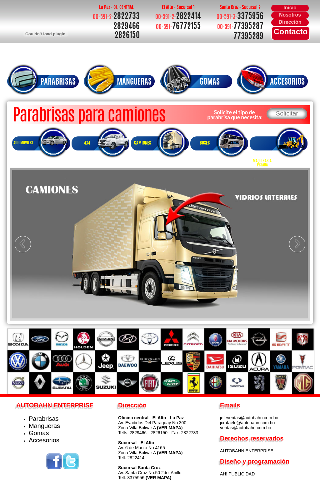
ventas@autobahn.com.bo (245, 427)
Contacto (291, 31)
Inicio (290, 7)
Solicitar (287, 113)
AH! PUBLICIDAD (237, 473)
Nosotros (290, 14)
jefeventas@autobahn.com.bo (249, 417)
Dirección (290, 22)
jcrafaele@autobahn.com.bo (247, 422)
